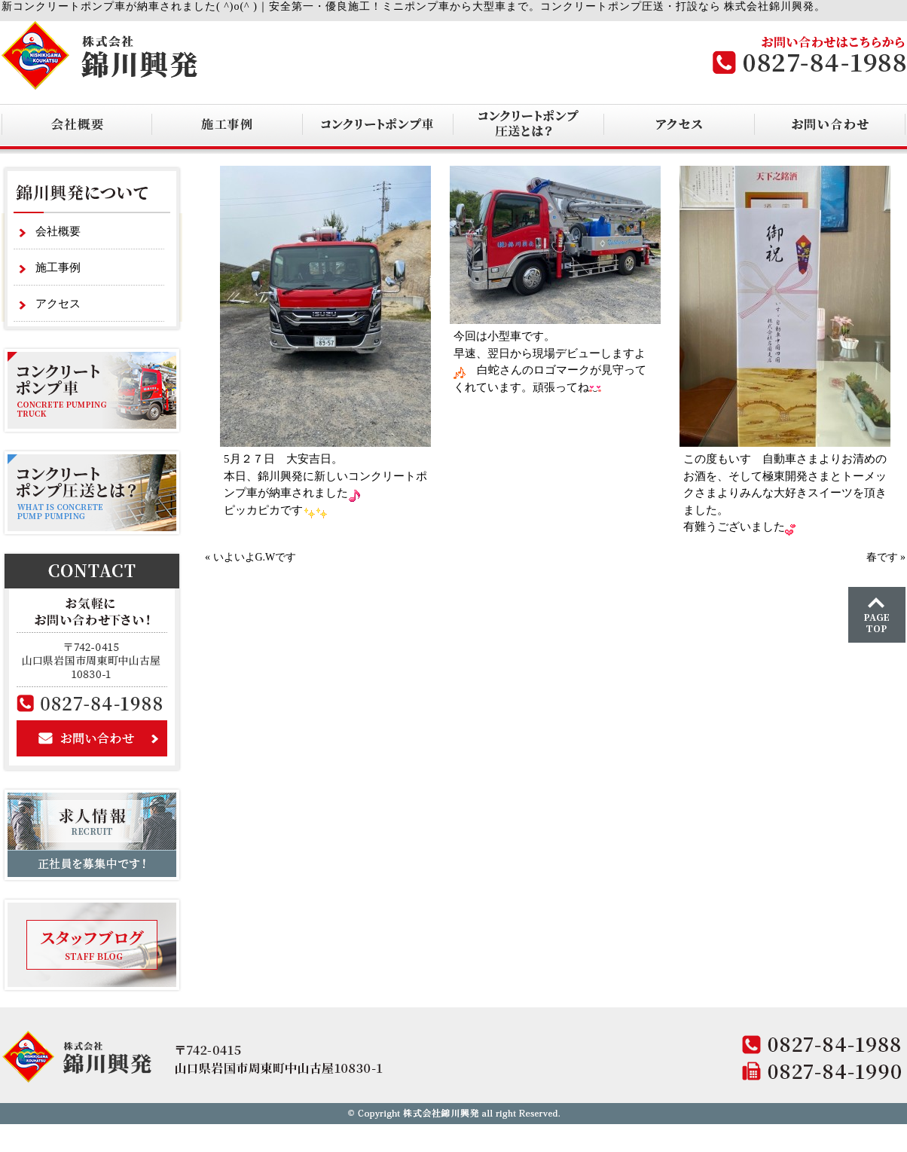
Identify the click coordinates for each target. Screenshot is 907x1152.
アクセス (58, 304)
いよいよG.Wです (255, 557)
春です (882, 557)
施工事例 (58, 267)
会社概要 (58, 231)
